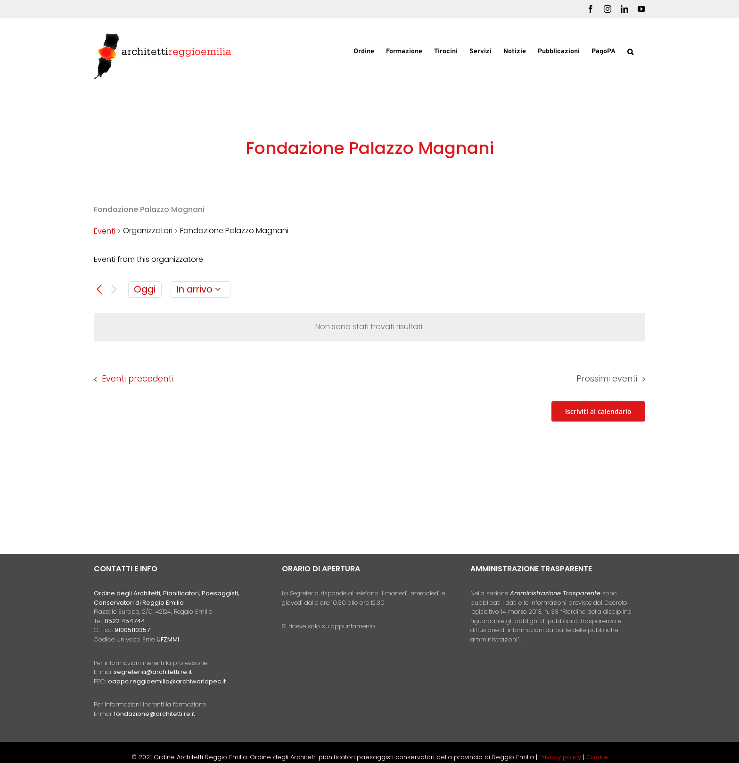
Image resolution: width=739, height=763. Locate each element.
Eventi (104, 231)
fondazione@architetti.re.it (154, 713)
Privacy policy (561, 757)
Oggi (145, 289)
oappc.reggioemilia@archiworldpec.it (167, 681)
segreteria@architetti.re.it (153, 671)
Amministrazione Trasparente (555, 593)
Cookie (597, 757)
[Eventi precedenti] (99, 289)
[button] (630, 51)
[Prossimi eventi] (113, 289)
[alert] (369, 327)
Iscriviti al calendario (598, 411)
